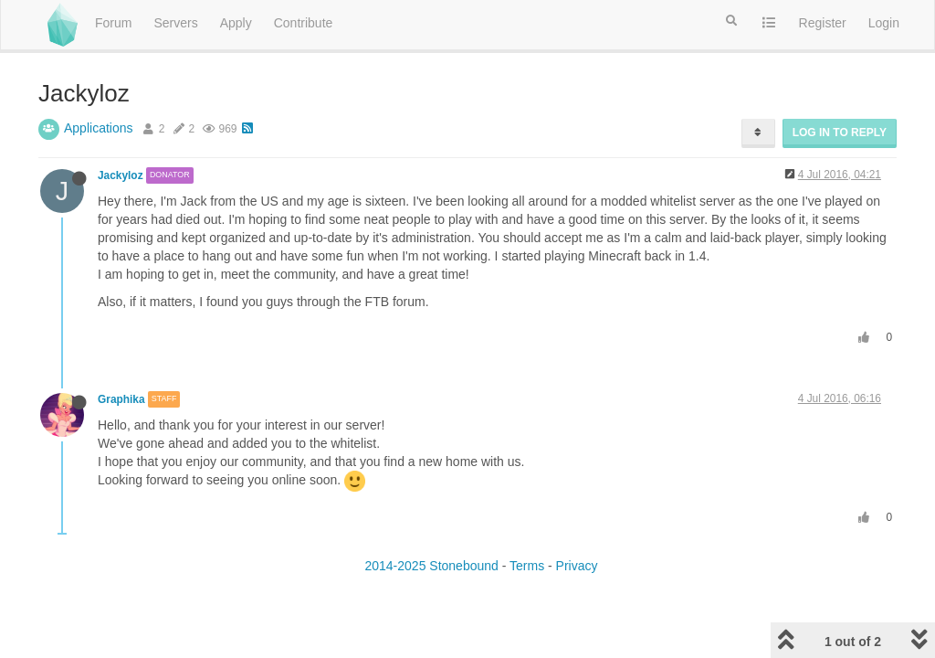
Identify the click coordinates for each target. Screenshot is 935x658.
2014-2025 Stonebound (431, 565)
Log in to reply (840, 132)
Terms (527, 565)
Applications (98, 128)
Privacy (577, 565)
